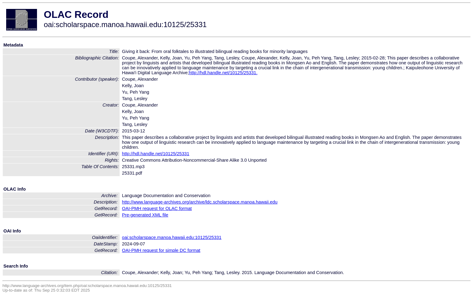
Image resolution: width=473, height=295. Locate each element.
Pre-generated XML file (145, 214)
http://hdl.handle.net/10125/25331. (223, 72)
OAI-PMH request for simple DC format (161, 250)
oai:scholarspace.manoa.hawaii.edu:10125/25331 (172, 237)
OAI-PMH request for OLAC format (157, 208)
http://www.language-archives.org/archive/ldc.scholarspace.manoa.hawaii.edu (200, 202)
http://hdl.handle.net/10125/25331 (155, 153)
